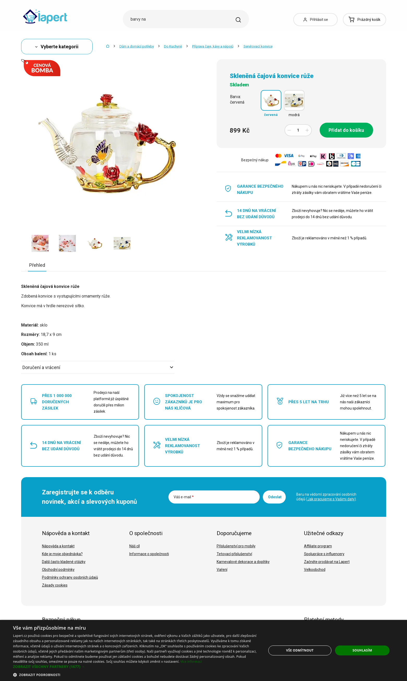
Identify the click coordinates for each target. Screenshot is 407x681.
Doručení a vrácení (97, 367)
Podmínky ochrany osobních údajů (70, 577)
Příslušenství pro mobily (236, 546)
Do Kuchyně (173, 46)
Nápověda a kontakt (58, 546)
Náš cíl (134, 546)
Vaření (222, 569)
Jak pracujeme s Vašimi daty (331, 499)
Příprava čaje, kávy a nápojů (212, 46)
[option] (40, 243)
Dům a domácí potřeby (136, 46)
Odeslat (275, 497)
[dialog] (203, 650)
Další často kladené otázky (64, 562)
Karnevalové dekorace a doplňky (243, 562)
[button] (136, 666)
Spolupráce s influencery (324, 554)
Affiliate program (318, 546)
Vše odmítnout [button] (299, 650)
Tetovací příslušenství (234, 554)
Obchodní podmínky (58, 569)
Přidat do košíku (346, 130)
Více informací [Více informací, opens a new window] (191, 661)
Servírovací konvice (258, 46)
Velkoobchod (314, 569)
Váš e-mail (184, 497)
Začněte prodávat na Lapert (327, 562)
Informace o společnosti (149, 554)
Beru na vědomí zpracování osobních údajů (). (326, 496)
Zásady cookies (55, 585)
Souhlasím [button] (362, 650)
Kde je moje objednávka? (62, 554)
